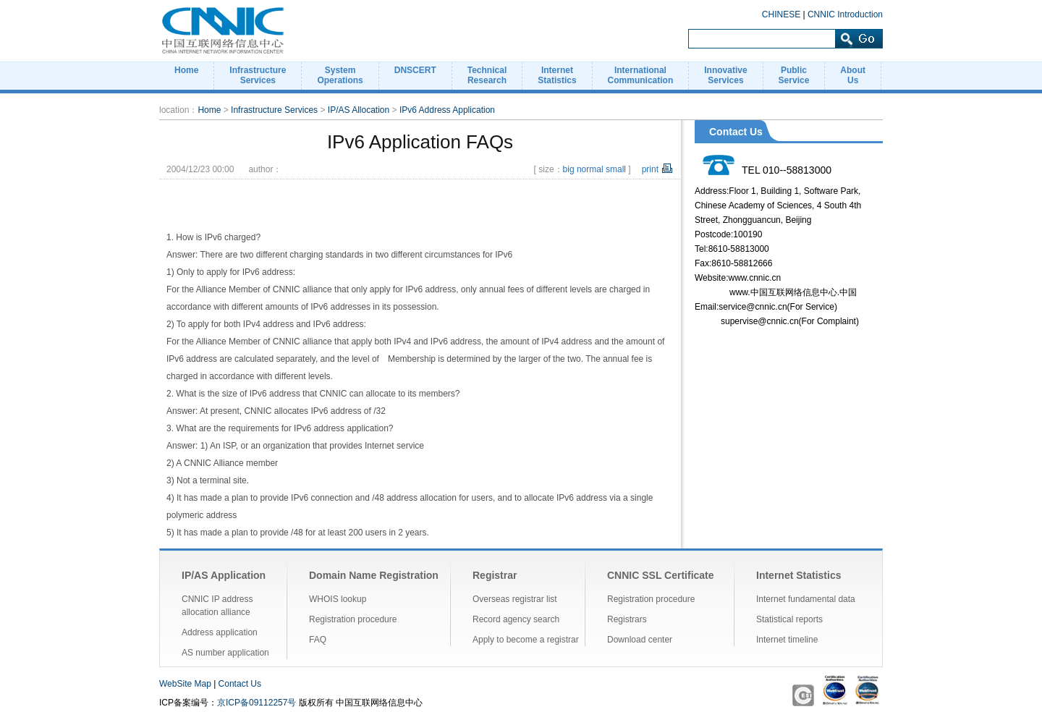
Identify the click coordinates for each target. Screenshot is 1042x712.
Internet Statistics (798, 575)
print (650, 169)
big (569, 169)
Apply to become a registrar (526, 640)
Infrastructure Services (274, 110)
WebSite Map (185, 684)
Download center (639, 640)
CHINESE (781, 14)
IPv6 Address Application (447, 110)
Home (186, 70)
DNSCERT (415, 70)
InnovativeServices (725, 75)
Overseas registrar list (515, 599)
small (616, 169)
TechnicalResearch (487, 75)
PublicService (794, 75)
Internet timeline (787, 640)
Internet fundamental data (805, 599)
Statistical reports (789, 619)
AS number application (225, 653)
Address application (220, 632)
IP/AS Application (224, 575)
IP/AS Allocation (358, 110)
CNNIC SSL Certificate (660, 575)
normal (590, 169)
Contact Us (240, 684)
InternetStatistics (557, 75)
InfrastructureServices (257, 75)
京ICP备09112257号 (256, 703)
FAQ (317, 640)
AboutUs (852, 75)
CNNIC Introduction (845, 14)
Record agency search (516, 619)
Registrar (495, 575)
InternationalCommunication (641, 75)
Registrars (627, 619)
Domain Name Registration (374, 575)
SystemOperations (340, 75)
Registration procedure (353, 619)
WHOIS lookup (337, 599)
